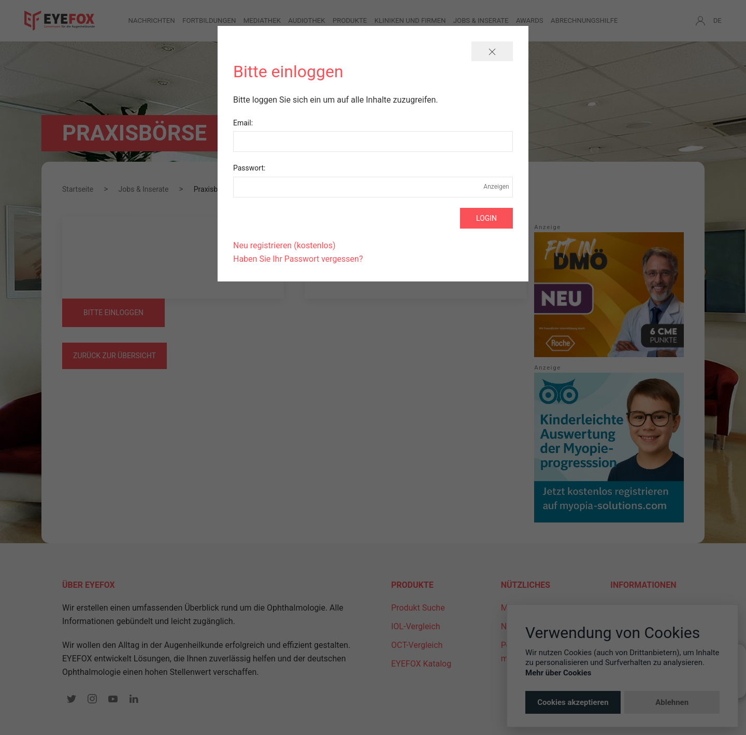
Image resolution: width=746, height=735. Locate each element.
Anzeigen (496, 186)
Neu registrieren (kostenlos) (284, 245)
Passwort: (249, 168)
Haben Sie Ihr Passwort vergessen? (298, 259)
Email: (243, 123)
